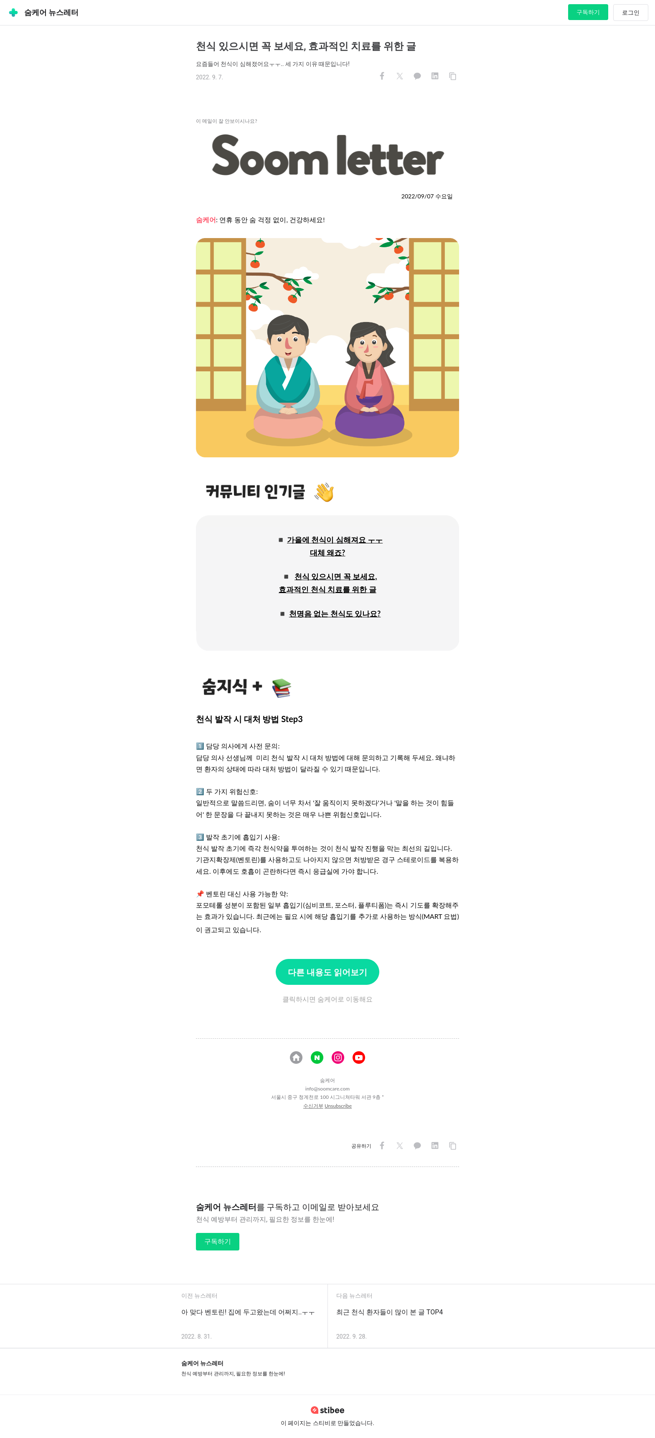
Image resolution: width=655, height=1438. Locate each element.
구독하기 (588, 12)
